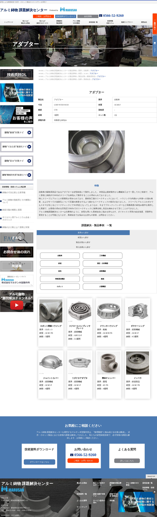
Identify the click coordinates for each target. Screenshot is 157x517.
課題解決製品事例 (115, 470)
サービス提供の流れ (99, 487)
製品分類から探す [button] (109, 233)
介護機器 (97, 273)
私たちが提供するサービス (99, 470)
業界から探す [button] (51, 233)
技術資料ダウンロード (155, 45)
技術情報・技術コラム (148, 475)
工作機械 (97, 241)
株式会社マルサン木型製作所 (75, 512)
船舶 (97, 265)
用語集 (112, 487)
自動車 (58, 241)
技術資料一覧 (82, 480)
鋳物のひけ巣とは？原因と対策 (15, 227)
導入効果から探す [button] (138, 233)
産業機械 (97, 257)
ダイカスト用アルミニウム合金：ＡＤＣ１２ (16, 218)
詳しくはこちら (127, 447)
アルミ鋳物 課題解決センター (23, 10)
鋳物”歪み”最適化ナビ (132, 481)
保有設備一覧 (147, 469)
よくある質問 (82, 487)
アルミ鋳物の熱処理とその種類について (16, 201)
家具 (58, 257)
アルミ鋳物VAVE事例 (132, 470)
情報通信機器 (58, 265)
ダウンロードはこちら (39, 448)
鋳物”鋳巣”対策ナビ (99, 481)
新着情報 (129, 487)
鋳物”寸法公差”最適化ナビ (115, 481)
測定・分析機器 (97, 249)
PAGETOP (151, 462)
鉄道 (58, 249)
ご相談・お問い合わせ (83, 447)
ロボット (58, 273)
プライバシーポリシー (148, 487)
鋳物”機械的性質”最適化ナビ (147, 481)
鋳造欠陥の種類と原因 (12, 210)
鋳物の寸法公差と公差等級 (13, 192)
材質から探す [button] (80, 233)
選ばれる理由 (82, 469)
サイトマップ (82, 493)
